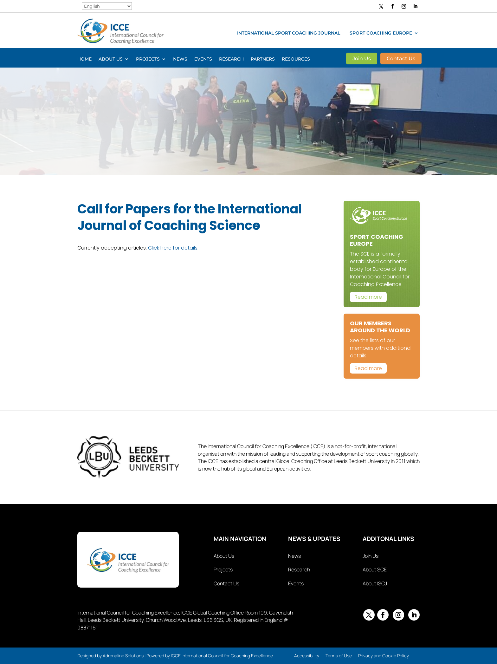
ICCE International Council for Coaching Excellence (222, 656)
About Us (111, 59)
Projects (148, 59)
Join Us (361, 59)
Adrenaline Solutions (123, 656)
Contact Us (401, 59)
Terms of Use (339, 656)
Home (84, 59)
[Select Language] (107, 6)
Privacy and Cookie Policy (383, 656)
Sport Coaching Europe (381, 33)
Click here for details (172, 247)
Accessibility (306, 656)
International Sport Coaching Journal (288, 33)
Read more (368, 297)
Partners (263, 59)
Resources (296, 59)
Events (203, 59)
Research (231, 59)
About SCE (375, 569)
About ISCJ (375, 583)
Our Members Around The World (380, 326)
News (180, 59)
